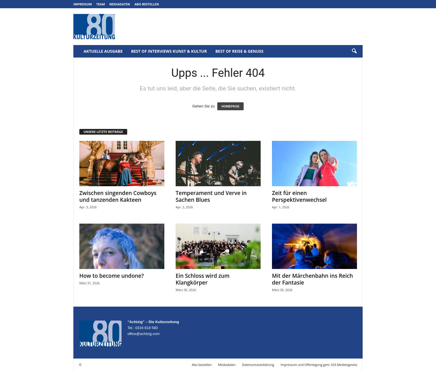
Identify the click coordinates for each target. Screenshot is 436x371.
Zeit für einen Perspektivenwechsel (299, 196)
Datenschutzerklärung (258, 364)
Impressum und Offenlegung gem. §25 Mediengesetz (319, 364)
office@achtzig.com (143, 334)
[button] (354, 51)
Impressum (82, 4)
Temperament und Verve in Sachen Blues (211, 196)
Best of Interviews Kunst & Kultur (169, 51)
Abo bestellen (147, 4)
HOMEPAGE (230, 106)
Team (100, 4)
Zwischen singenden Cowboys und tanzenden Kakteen (117, 196)
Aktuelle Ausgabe (103, 51)
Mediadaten (119, 4)
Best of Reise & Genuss (239, 51)
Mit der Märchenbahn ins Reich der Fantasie (312, 279)
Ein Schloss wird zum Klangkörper (202, 279)
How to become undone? (111, 275)
